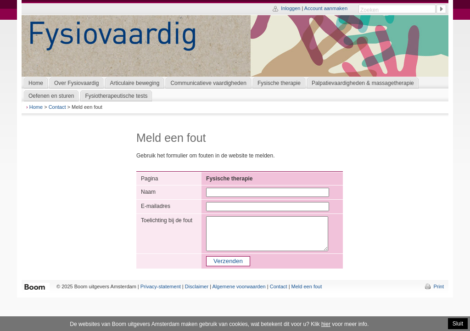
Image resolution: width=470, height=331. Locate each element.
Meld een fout (306, 286)
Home (36, 107)
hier (325, 324)
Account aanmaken (325, 8)
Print (438, 286)
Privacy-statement (160, 286)
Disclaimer (196, 286)
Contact (57, 107)
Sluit (458, 323)
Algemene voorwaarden (239, 286)
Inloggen (290, 8)
